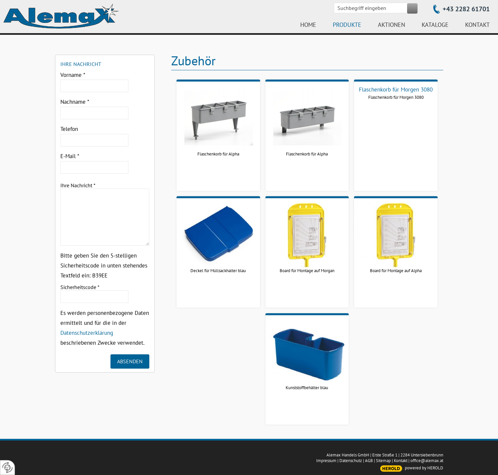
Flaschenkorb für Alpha (218, 154)
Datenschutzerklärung (86, 332)
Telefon (69, 129)
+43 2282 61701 (466, 9)
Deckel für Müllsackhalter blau (218, 270)
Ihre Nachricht (78, 185)
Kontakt (400, 460)
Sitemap (383, 460)
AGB (369, 460)
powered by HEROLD (424, 468)
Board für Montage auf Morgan (307, 270)
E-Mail (69, 156)
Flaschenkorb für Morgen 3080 (396, 97)
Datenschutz (350, 460)
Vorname (72, 75)
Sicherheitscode (80, 287)
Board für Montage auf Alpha (396, 270)
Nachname (74, 101)
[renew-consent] (7, 467)
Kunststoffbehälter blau (307, 387)
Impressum (326, 460)
